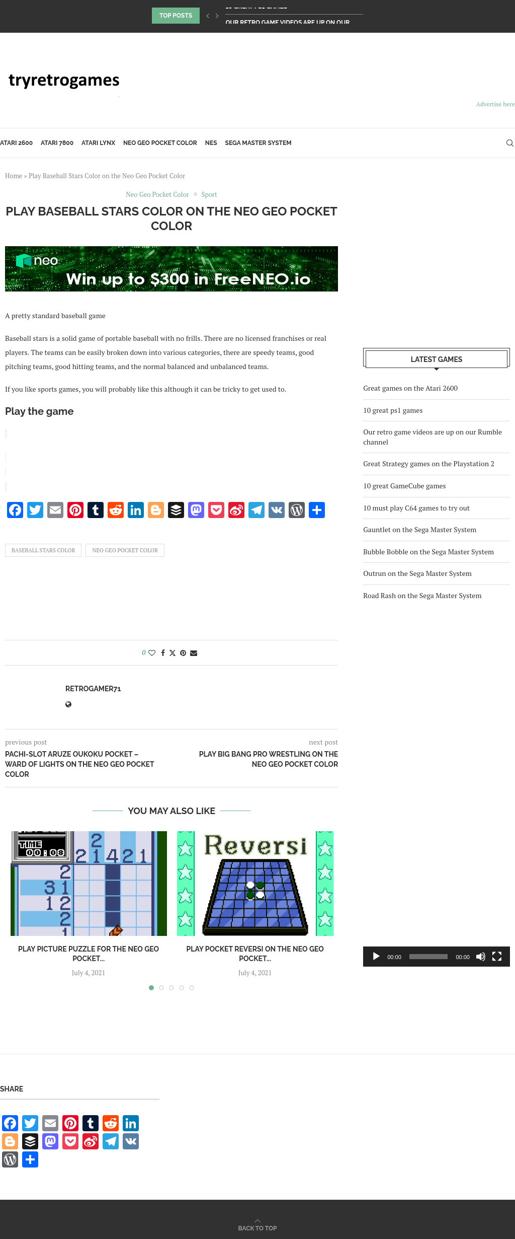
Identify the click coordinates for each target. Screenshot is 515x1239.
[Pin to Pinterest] (183, 650)
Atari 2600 (16, 143)
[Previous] (208, 16)
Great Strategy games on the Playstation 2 (428, 463)
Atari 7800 (57, 143)
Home (13, 175)
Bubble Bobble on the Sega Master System (428, 551)
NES (211, 143)
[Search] (510, 143)
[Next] (217, 16)
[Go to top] (257, 1225)
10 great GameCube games (404, 485)
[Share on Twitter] (172, 650)
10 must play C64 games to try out (416, 508)
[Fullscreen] (497, 957)
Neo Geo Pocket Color (160, 143)
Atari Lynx (98, 143)
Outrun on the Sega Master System (417, 573)
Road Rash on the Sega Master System (422, 595)
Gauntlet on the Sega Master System (419, 529)
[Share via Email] (193, 650)
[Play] (376, 957)
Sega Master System (258, 143)
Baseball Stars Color (43, 548)
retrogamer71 (93, 687)
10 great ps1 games (256, 15)
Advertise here (495, 104)
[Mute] (481, 957)
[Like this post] (151, 650)
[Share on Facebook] (163, 650)
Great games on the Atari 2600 (410, 388)
